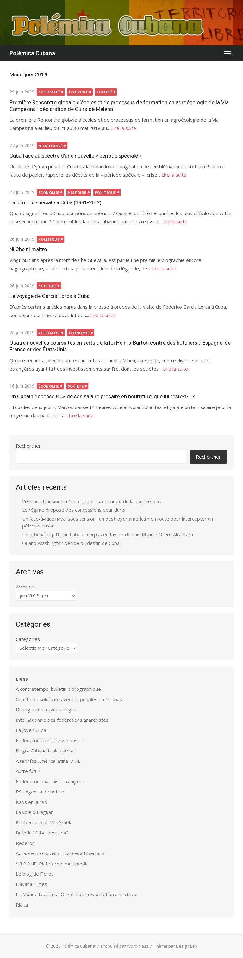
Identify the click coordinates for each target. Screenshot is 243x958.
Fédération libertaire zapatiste (49, 740)
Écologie (78, 92)
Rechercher (28, 446)
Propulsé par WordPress (124, 946)
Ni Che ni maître (28, 249)
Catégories (28, 639)
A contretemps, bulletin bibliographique (58, 689)
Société (104, 92)
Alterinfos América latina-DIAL (48, 761)
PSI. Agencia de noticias (41, 791)
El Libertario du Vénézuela (44, 822)
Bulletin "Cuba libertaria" (42, 832)
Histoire (77, 192)
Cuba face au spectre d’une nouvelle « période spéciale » (75, 156)
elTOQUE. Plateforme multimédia (52, 863)
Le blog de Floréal (35, 874)
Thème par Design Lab (175, 946)
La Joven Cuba (31, 730)
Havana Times (31, 884)
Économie (49, 192)
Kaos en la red (31, 802)
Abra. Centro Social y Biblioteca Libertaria (60, 853)
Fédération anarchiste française (50, 781)
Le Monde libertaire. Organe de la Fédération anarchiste (77, 894)
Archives (25, 586)
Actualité (49, 92)
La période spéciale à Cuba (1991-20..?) (55, 202)
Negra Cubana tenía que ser (46, 750)
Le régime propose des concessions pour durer (74, 510)
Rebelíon (25, 843)
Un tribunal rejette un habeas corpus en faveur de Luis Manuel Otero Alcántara (107, 534)
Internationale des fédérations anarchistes (62, 720)
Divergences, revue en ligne (46, 709)
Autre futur (28, 771)
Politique (105, 192)
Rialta (22, 904)
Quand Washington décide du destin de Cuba (71, 543)
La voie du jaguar (34, 812)
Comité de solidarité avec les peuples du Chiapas (69, 699)
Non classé (51, 145)
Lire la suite (123, 128)
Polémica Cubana (32, 53)
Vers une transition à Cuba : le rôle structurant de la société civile (92, 501)
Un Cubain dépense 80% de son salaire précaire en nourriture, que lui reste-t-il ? (102, 396)
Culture (48, 286)
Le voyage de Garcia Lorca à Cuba (49, 296)
